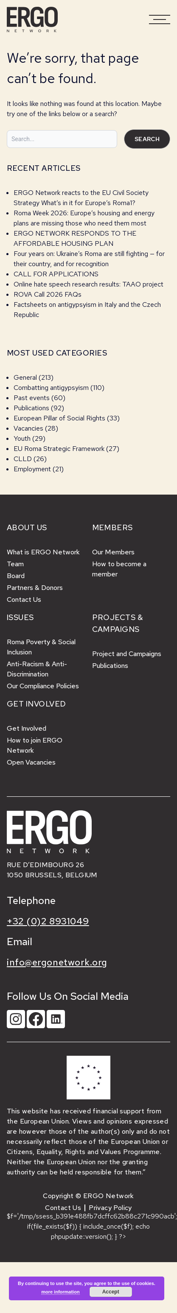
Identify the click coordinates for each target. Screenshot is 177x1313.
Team (15, 563)
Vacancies (28, 428)
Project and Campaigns (126, 653)
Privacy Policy (110, 1207)
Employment (32, 469)
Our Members (113, 552)
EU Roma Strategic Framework (59, 448)
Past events (32, 397)
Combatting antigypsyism (51, 387)
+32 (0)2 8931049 (48, 921)
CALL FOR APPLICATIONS (57, 274)
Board (16, 575)
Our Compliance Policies (43, 686)
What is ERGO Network (43, 552)
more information (60, 1291)
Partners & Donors (35, 587)
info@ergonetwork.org (57, 962)
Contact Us (24, 599)
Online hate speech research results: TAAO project (88, 284)
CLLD (23, 458)
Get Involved (26, 728)
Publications (31, 407)
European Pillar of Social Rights (59, 418)
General (25, 377)
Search (147, 139)
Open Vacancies (31, 762)
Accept (110, 1292)
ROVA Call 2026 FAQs (47, 294)
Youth (22, 438)
